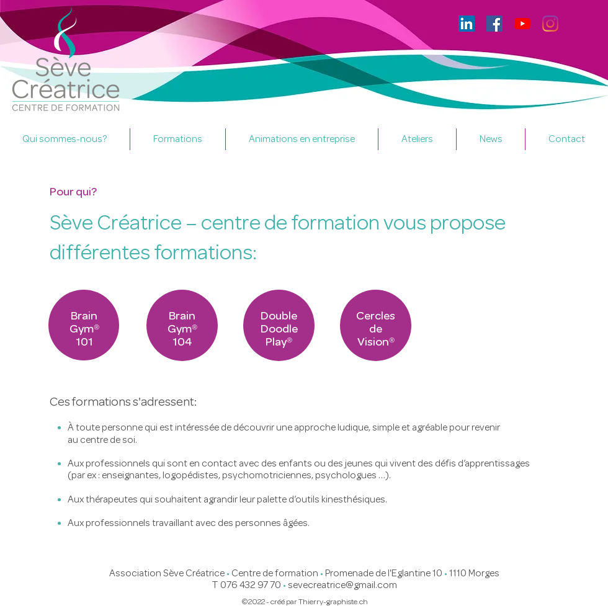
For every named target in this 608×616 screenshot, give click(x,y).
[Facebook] (494, 24)
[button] (177, 139)
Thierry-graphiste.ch (333, 601)
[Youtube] (522, 24)
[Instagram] (550, 24)
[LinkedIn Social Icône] (466, 24)
